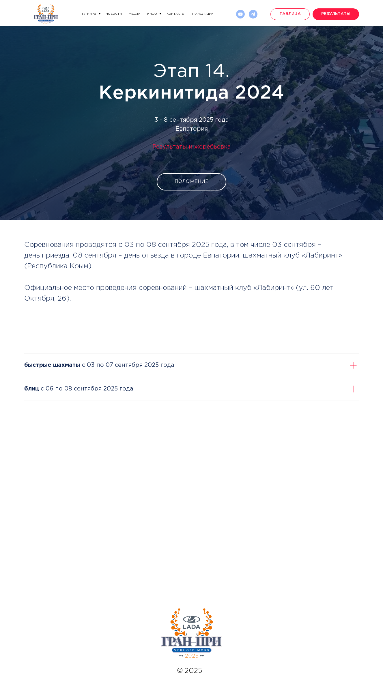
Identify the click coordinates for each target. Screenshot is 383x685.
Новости (114, 14)
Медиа (134, 14)
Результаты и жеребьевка (191, 146)
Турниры (89, 14)
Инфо (152, 14)
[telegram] (253, 14)
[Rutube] (240, 14)
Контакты (175, 14)
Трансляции (202, 14)
